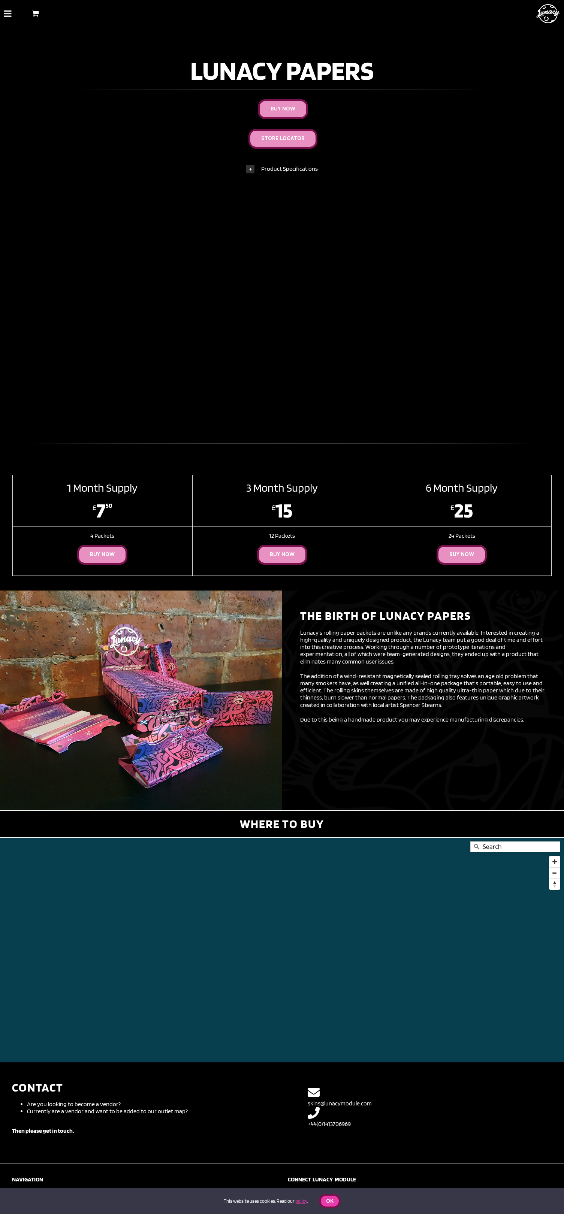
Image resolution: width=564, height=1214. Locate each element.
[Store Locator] (282, 139)
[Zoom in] (554, 861)
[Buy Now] (283, 109)
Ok (330, 1201)
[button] (282, 169)
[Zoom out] (554, 872)
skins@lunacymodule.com (340, 1096)
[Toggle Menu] (7, 13)
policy (301, 1201)
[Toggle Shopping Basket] (35, 13)
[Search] (515, 846)
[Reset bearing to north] (554, 884)
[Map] (282, 950)
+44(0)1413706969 (329, 1117)
